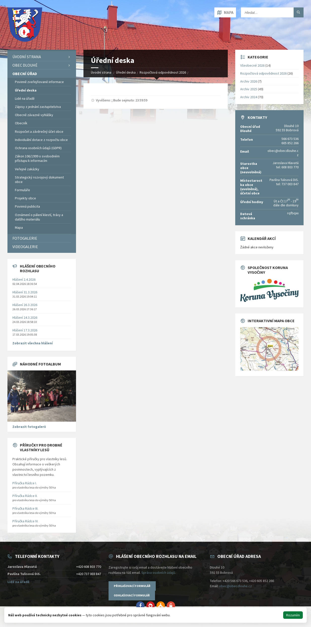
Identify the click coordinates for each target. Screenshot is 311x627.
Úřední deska (126, 72)
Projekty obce (25, 198)
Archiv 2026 (248, 81)
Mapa (19, 227)
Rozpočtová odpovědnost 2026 (163, 72)
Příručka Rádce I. (24, 483)
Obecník (21, 123)
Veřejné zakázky (27, 169)
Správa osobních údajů (158, 572)
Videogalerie (25, 246)
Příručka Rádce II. (25, 495)
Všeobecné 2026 (252, 65)
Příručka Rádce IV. (25, 521)
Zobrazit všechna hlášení (32, 343)
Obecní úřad (24, 73)
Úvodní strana (101, 72)
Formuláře (22, 190)
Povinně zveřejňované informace (39, 82)
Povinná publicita (27, 206)
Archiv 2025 (248, 89)
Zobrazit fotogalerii (29, 426)
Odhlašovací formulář (132, 595)
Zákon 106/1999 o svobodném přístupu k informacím (37, 158)
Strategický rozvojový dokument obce (39, 179)
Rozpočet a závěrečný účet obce (39, 131)
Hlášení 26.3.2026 (24, 305)
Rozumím (293, 615)
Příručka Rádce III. (25, 508)
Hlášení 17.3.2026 (24, 330)
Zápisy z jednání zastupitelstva (38, 106)
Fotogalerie (24, 238)
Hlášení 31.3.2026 (24, 292)
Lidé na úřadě (25, 98)
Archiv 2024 (248, 97)
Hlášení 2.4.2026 (24, 279)
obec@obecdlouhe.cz (235, 586)
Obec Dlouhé (25, 65)
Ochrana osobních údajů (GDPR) (38, 148)
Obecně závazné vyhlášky (34, 115)
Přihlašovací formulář (132, 586)
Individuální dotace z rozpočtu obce (41, 139)
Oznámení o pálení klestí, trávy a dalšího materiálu (39, 217)
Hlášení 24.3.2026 (24, 317)
